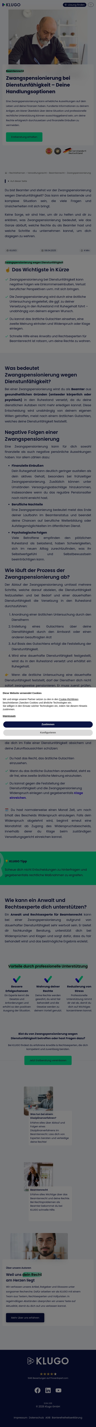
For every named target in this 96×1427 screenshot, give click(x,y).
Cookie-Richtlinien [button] (68, 699)
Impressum (9, 716)
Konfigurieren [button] (48, 732)
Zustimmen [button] (48, 724)
